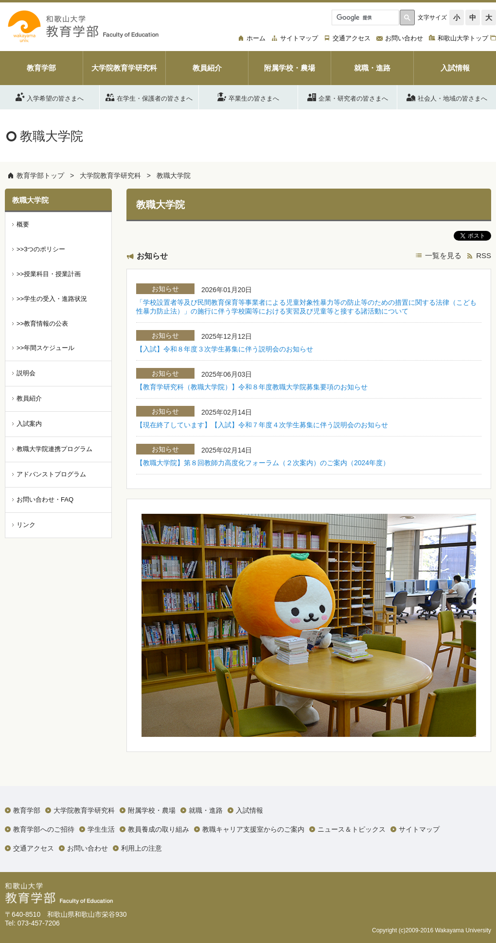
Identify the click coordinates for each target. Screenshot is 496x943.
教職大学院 (174, 175)
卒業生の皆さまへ (248, 96)
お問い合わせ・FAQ (45, 499)
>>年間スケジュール (45, 347)
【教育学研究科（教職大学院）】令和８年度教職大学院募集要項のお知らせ (252, 387)
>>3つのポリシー (41, 249)
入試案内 (29, 423)
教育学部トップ (40, 175)
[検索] (364, 17)
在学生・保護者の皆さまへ (149, 96)
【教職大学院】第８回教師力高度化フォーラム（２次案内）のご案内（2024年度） (263, 463)
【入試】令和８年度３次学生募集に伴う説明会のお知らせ (224, 349)
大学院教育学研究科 (110, 175)
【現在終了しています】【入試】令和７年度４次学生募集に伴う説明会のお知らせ (262, 425)
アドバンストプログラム (51, 474)
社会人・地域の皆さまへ (447, 96)
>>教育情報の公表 (42, 323)
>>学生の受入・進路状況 (52, 298)
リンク (26, 524)
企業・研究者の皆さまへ (347, 96)
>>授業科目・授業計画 (49, 274)
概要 (23, 224)
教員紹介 (29, 398)
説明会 (26, 373)
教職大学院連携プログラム (54, 449)
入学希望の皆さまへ (50, 96)
